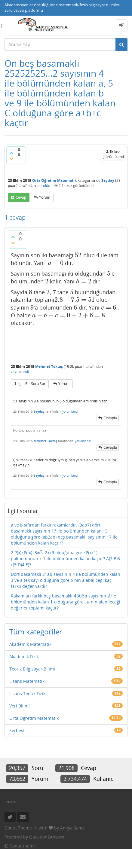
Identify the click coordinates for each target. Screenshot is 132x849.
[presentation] (78, 255)
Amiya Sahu (72, 828)
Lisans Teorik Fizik (27, 693)
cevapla (110, 417)
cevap (21, 197)
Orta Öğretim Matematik (54, 180)
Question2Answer (47, 837)
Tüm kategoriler (35, 632)
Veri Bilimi (19, 706)
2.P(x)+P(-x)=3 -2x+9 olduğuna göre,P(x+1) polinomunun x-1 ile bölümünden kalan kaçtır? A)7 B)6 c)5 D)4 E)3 (65, 558)
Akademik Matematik (30, 644)
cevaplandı (20, 371)
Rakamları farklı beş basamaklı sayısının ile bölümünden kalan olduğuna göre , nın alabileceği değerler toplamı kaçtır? (65, 602)
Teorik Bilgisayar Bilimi (32, 669)
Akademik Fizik (24, 656)
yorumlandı (70, 411)
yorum (44, 197)
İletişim (10, 801)
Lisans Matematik (27, 681)
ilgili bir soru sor (31, 383)
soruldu (44, 185)
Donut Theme (18, 828)
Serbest (17, 730)
